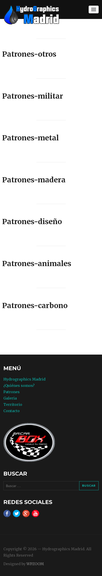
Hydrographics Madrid (24, 379)
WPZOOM (35, 564)
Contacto (11, 411)
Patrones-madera (34, 179)
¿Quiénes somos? (19, 385)
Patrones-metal (30, 137)
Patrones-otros (29, 54)
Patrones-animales (36, 263)
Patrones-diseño (32, 221)
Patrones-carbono (35, 305)
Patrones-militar (32, 96)
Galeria (10, 398)
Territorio (12, 404)
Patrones (11, 392)
